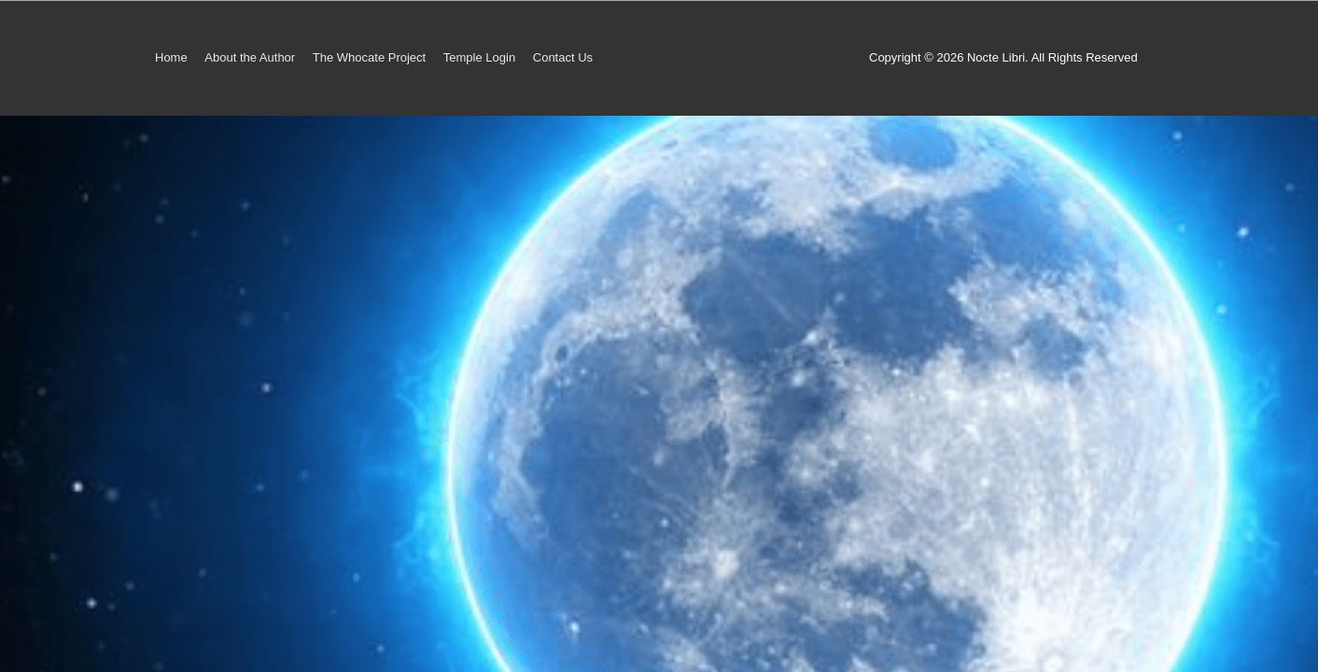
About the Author (249, 57)
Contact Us (563, 57)
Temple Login (479, 57)
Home (171, 57)
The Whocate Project (369, 57)
